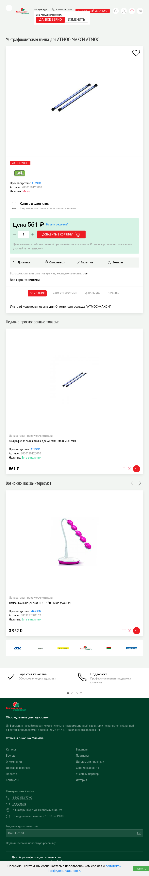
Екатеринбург (41, 3)
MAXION (35, 584)
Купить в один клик (34, 177)
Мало (26, 165)
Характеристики (65, 267)
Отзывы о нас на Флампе (24, 712)
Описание (37, 267)
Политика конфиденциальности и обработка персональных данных (41, 853)
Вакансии (82, 723)
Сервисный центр (87, 741)
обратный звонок (92, 5)
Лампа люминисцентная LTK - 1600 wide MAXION (40, 576)
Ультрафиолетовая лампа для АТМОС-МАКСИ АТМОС (43, 414)
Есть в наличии (31, 431)
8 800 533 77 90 (64, 3)
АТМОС (36, 156)
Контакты (12, 753)
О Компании (14, 735)
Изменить (76, 14)
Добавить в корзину (61, 208)
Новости (11, 747)
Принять (141, 868)
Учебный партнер (87, 747)
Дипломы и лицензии (90, 735)
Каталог (11, 723)
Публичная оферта (24, 859)
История (81, 753)
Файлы (92, 267)
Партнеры (82, 729)
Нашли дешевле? (57, 198)
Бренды (11, 729)
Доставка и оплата (18, 741)
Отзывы (113, 267)
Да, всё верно (50, 14)
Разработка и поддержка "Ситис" (107, 849)
